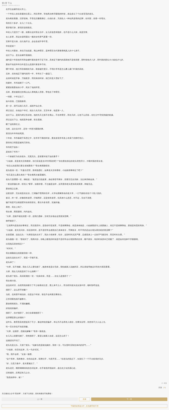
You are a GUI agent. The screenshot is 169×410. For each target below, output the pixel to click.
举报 (164, 383)
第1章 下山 (7, 3)
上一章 (39, 399)
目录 (84, 399)
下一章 (129, 399)
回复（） (163, 387)
